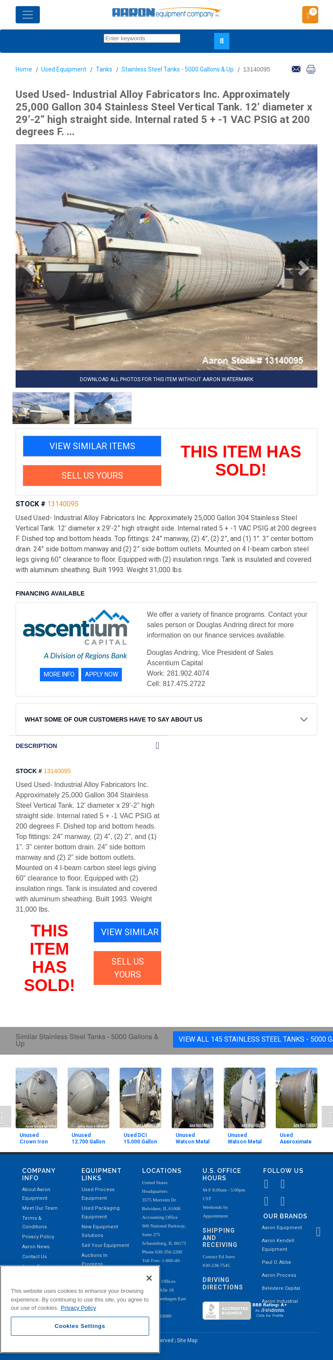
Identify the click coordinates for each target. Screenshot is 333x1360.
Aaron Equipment (282, 1227)
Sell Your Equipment (105, 1245)
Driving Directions (222, 1283)
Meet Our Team (40, 1208)
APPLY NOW (101, 674)
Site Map (187, 1340)
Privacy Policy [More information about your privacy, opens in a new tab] (78, 1308)
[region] (80, 1309)
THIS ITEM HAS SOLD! (240, 461)
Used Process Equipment (98, 1194)
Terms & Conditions (34, 1222)
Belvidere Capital (281, 1288)
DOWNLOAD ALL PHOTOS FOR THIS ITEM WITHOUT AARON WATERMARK (166, 379)
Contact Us (34, 1257)
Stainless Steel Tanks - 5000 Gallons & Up (177, 69)
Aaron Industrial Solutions (280, 1305)
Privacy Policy (38, 1237)
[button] (26, 268)
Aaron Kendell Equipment (278, 1245)
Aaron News (35, 1247)
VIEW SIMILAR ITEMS (92, 446)
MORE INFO (59, 674)
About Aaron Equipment (36, 1194)
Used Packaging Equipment (101, 1212)
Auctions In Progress (95, 1260)
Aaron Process (279, 1275)
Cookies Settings (80, 1326)
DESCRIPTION (36, 745)
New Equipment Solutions (100, 1231)
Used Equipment (63, 69)
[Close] (149, 1278)
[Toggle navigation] (28, 14)
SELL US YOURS (92, 475)
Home (24, 69)
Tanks (104, 69)
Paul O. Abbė (276, 1262)
